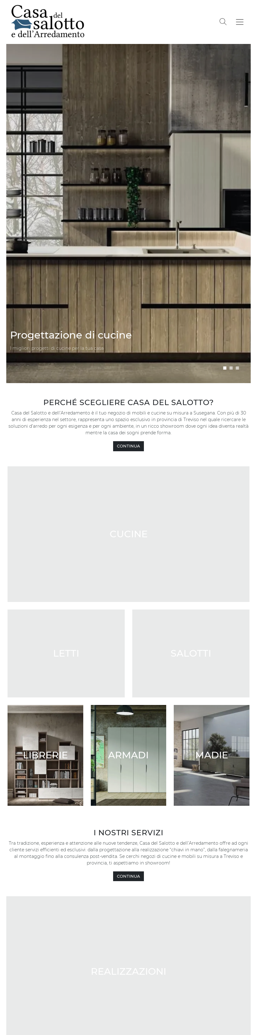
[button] (225, 368)
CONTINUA (128, 445)
